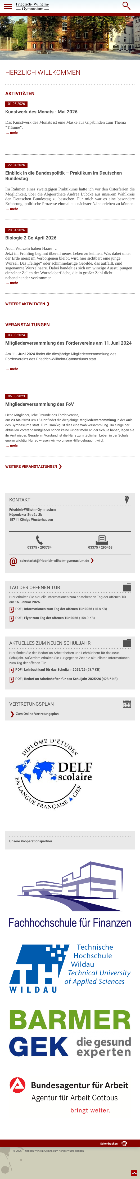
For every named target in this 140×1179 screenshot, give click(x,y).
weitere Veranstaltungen (31, 467)
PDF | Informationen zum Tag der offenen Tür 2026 (61, 609)
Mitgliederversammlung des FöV (39, 404)
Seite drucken (109, 1143)
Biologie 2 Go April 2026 (30, 238)
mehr (14, 133)
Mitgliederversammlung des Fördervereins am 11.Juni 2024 (68, 343)
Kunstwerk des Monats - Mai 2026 (41, 112)
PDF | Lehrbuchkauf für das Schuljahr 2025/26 (57, 670)
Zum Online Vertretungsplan (37, 714)
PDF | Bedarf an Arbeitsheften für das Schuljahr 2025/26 (66, 679)
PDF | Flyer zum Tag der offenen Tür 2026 (55, 618)
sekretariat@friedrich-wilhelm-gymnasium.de (49, 560)
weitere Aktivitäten (25, 304)
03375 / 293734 (39, 542)
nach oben (134, 1173)
